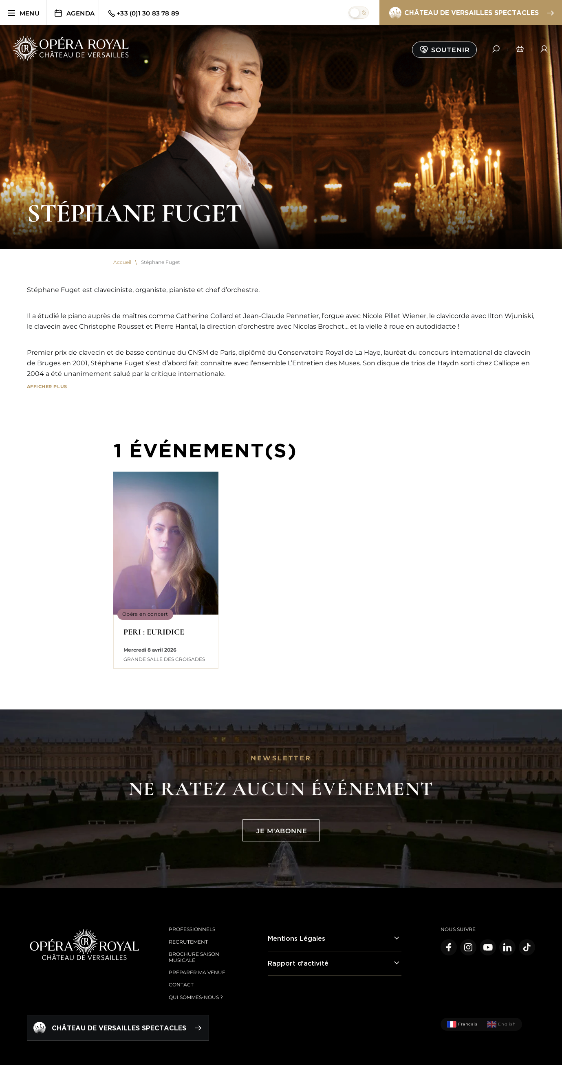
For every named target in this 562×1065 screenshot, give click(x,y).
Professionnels (192, 929)
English (501, 1024)
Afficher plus (47, 386)
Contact (181, 985)
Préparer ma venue (197, 972)
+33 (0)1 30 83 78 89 (143, 13)
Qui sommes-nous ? (196, 997)
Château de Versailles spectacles (471, 13)
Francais (462, 1024)
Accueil (122, 262)
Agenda (74, 13)
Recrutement (188, 942)
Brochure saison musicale (194, 957)
